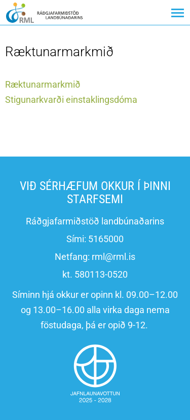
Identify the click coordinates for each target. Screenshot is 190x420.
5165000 (106, 239)
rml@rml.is (113, 256)
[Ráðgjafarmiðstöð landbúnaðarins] (44, 12)
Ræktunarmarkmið (43, 84)
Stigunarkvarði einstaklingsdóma (71, 99)
